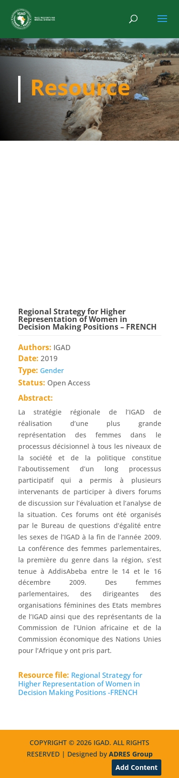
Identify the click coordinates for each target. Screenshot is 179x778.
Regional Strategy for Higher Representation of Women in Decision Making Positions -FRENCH (80, 683)
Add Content (137, 767)
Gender (52, 370)
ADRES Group (131, 753)
